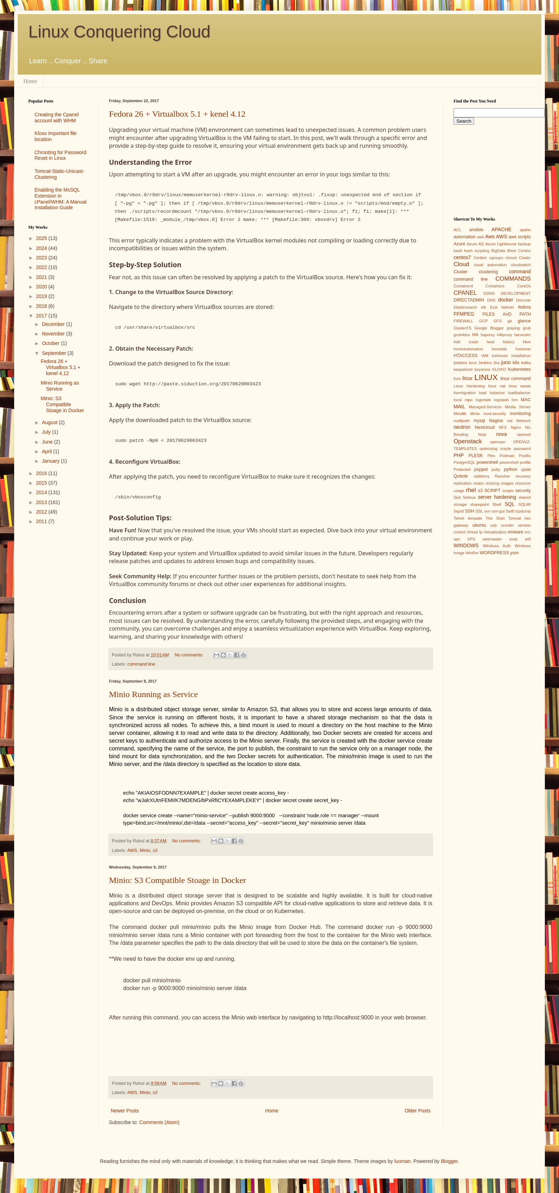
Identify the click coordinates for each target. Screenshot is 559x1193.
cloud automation (490, 265)
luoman (402, 1161)
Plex (491, 456)
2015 (42, 483)
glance (524, 320)
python (510, 469)
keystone (482, 369)
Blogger (449, 1161)
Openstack (468, 441)
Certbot (480, 258)
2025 (42, 238)
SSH (469, 511)
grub (527, 328)
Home (30, 81)
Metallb (460, 413)
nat (510, 421)
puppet (481, 469)
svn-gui (498, 511)
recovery (523, 476)
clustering (488, 271)
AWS (132, 850)
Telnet (459, 518)
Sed (457, 497)
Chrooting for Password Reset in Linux (60, 155)
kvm (457, 378)
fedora (524, 307)
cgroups (496, 258)
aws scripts (519, 236)
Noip (482, 434)
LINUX (486, 377)
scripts (508, 491)
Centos (524, 250)
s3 (155, 850)
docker (505, 300)
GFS (498, 321)
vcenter (507, 525)
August (50, 422)
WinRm (472, 553)
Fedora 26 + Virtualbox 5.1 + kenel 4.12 (177, 113)
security (523, 490)
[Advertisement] (58, 558)
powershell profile (515, 462)
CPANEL (465, 293)
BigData (498, 250)
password (522, 448)
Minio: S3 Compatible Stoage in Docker (177, 880)
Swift (510, 511)
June (48, 442)
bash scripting (476, 250)
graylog (513, 328)
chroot (511, 258)
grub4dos (462, 335)
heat (490, 342)
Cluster (461, 271)
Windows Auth (497, 546)
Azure (459, 243)
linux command (515, 378)
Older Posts (418, 1110)
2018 (42, 306)
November (54, 334)
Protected (462, 469)
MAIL (459, 406)
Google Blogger (489, 328)
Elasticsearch (465, 307)
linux (467, 378)
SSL (479, 511)
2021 (42, 277)
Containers (495, 286)
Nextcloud (485, 427)
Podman (507, 456)
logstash (501, 400)
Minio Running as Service (153, 694)
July (47, 432)
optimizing (488, 448)
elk (483, 307)
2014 (42, 492)
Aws (489, 236)
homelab (499, 349)
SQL (509, 504)
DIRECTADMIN (469, 300)
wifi (528, 539)
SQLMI (524, 504)
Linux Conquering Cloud (119, 31)
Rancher (502, 476)
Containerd (463, 286)
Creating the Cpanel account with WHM (57, 117)
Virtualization (495, 532)
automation (465, 236)
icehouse (500, 355)
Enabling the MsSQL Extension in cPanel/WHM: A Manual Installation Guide (61, 198)
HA (475, 334)
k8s (516, 362)
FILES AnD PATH (507, 314)
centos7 (462, 257)
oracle (505, 448)
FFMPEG (464, 314)
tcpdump (523, 511)
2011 (42, 521)
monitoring (520, 413)
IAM (484, 355)
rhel (471, 490)
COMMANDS (513, 278)
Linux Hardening (469, 386)
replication (463, 483)
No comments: (190, 655)
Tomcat (514, 518)
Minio (145, 850)
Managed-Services (485, 407)
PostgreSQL (464, 462)
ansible (476, 229)
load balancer (492, 393)
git (509, 321)
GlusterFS (462, 328)
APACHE (501, 229)
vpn (457, 539)
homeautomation (468, 349)
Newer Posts (125, 1110)
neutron (462, 427)
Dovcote (523, 300)
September (54, 353)
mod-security (494, 413)
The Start (495, 518)
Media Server (518, 407)
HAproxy (504, 335)
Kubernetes (519, 369)
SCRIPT (492, 490)
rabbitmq (481, 476)
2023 (42, 258)
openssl (524, 434)
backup (524, 244)
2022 (42, 267)
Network (523, 421)
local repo (463, 400)
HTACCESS (466, 355)
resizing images (499, 483)
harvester (522, 335)
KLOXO (499, 369)
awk (480, 237)
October (51, 343)
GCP (483, 321)
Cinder (525, 258)
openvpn (498, 442)
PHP (459, 455)
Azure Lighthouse (501, 244)
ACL (457, 230)
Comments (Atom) (159, 1122)
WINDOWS (466, 545)
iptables (460, 363)
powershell (487, 462)
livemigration (465, 393)
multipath (461, 421)
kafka (526, 363)
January (51, 461)
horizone (523, 349)
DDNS (489, 293)
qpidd (526, 469)
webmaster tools (500, 539)
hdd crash (466, 342)
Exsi (493, 307)
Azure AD (475, 244)
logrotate (483, 400)
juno (506, 362)
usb (493, 525)
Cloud (461, 264)
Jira (496, 363)
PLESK (475, 455)
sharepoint (479, 504)
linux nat (496, 386)
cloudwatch (521, 265)
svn (487, 511)
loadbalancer (519, 393)
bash (458, 250)
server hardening (497, 497)
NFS (503, 427)
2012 (42, 512)
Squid (459, 511)
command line (141, 664)
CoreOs (524, 286)
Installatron (521, 355)
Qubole (461, 476)
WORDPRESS (494, 552)
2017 (42, 315)
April (47, 451)
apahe (525, 230)
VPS (471, 539)
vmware (515, 532)
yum (514, 552)
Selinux (469, 497)
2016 (42, 473)
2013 (42, 502)
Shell (496, 504)
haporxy (488, 335)
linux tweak (520, 386)
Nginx (516, 427)
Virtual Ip (474, 532)
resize (478, 483)
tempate (475, 518)
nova (501, 434)
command (520, 271)
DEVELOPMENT (516, 293)
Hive (527, 342)
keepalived (463, 369)
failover (507, 307)
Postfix (525, 456)
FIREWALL (463, 321)
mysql (479, 420)
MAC (526, 399)
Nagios (496, 420)
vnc (528, 532)
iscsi (473, 363)
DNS (491, 300)
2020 (42, 287)
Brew (512, 250)
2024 (42, 248)
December (54, 324)
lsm (515, 400)
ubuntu (479, 525)
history (508, 342)
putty (496, 469)
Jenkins (485, 363)
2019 (42, 296)
